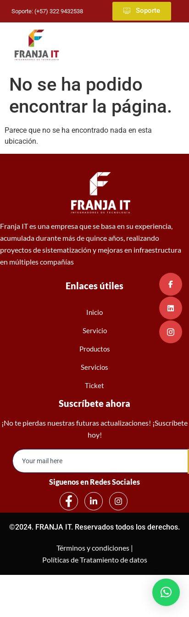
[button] (166, 592)
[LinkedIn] (93, 501)
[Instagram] (118, 501)
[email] (100, 461)
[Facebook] (69, 501)
